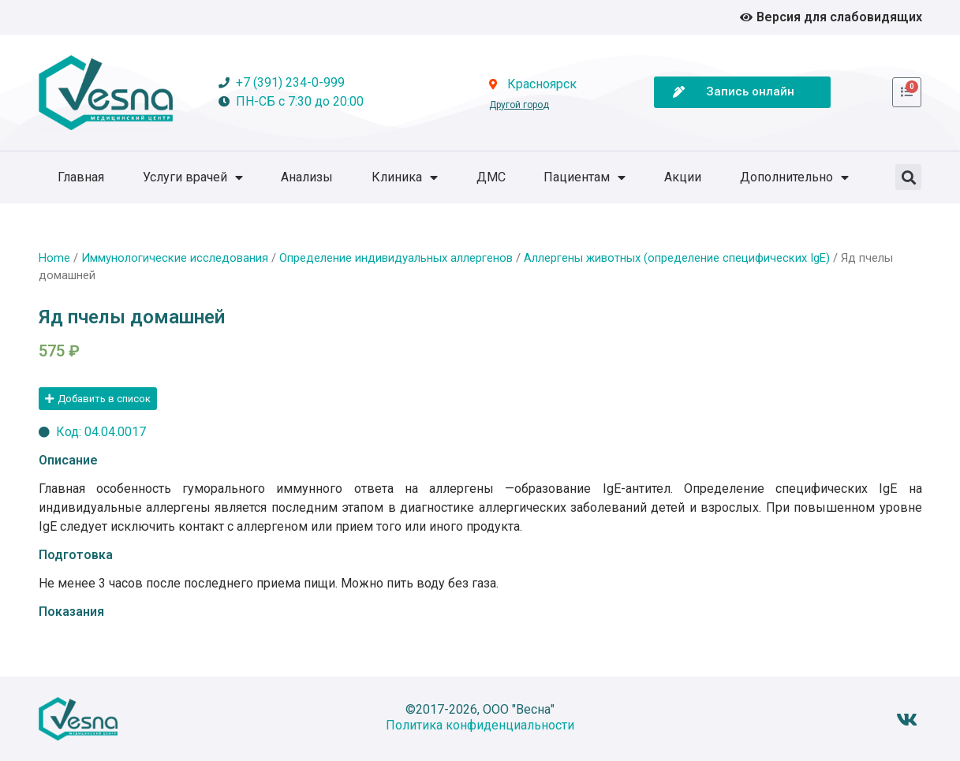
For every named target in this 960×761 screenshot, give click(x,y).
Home (54, 258)
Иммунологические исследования (174, 258)
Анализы (307, 177)
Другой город (519, 104)
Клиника (405, 177)
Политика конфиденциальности (480, 725)
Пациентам (585, 177)
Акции (682, 177)
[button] (908, 177)
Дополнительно (794, 177)
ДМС (491, 177)
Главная (81, 177)
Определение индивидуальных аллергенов (396, 258)
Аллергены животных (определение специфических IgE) (677, 258)
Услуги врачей (193, 177)
